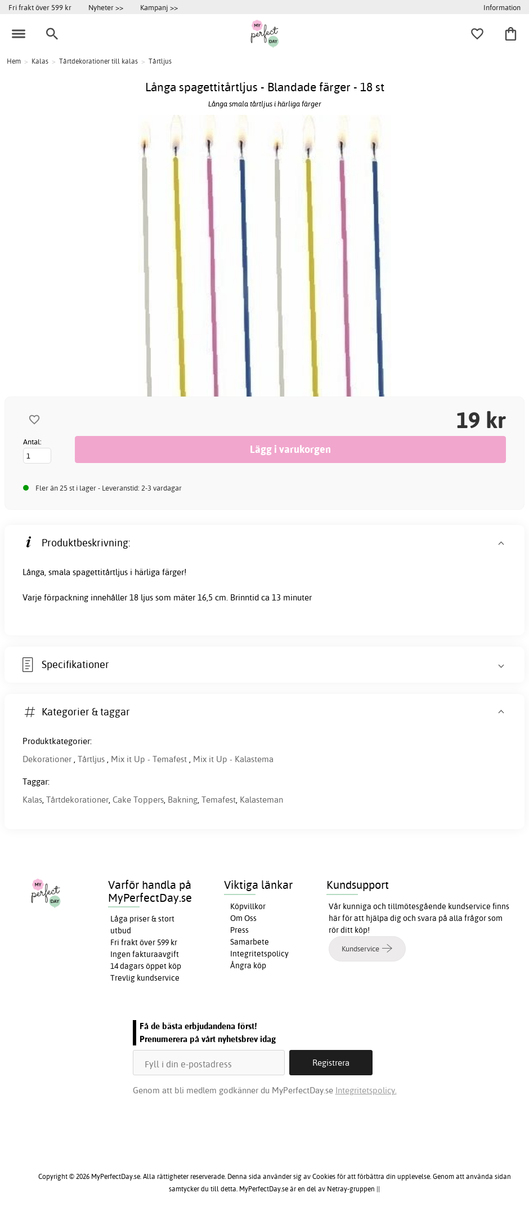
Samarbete (249, 942)
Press (239, 930)
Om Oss (243, 918)
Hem (14, 61)
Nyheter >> (105, 7)
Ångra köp (248, 965)
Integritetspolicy (259, 954)
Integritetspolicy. (366, 1090)
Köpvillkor (248, 906)
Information (502, 7)
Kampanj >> (159, 7)
